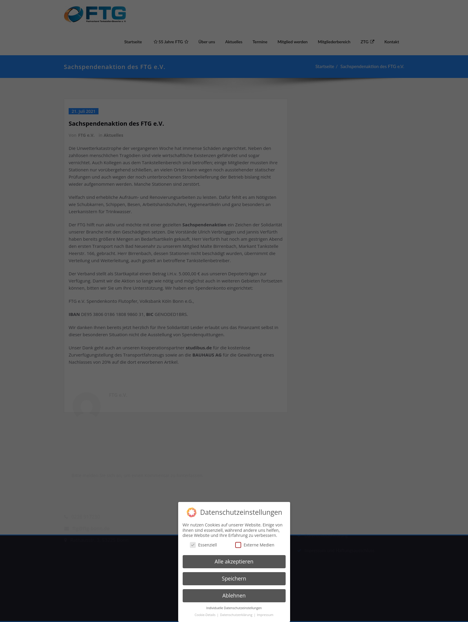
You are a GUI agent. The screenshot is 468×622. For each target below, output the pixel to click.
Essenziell (203, 541)
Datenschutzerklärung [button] (236, 611)
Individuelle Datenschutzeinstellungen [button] (234, 604)
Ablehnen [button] (234, 592)
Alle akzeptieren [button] (234, 558)
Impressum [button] (265, 611)
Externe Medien (254, 541)
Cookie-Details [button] (205, 611)
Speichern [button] (234, 575)
